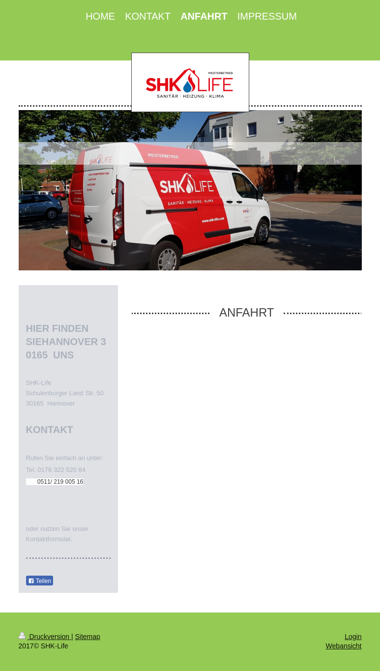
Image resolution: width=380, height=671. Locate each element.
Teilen (39, 581)
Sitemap (87, 637)
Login (353, 637)
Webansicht (344, 646)
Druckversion (45, 637)
